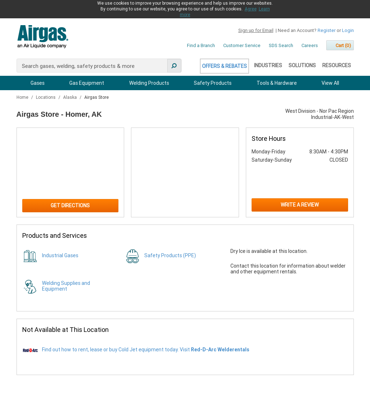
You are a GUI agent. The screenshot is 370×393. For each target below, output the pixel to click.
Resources (336, 65)
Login (348, 30)
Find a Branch (201, 45)
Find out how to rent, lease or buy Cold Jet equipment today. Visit (145, 349)
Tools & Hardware (277, 83)
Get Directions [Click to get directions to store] (70, 205)
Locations (46, 97)
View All (330, 83)
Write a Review (300, 205)
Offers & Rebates (224, 66)
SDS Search (281, 45)
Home (23, 97)
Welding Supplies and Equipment (66, 286)
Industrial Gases (60, 255)
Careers (309, 45)
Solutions (302, 65)
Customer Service (242, 45)
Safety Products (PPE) (170, 255)
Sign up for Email (255, 30)
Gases (38, 83)
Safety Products (212, 83)
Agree (251, 8)
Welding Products (149, 83)
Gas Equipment (86, 83)
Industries (268, 65)
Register (327, 30)
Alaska (70, 97)
